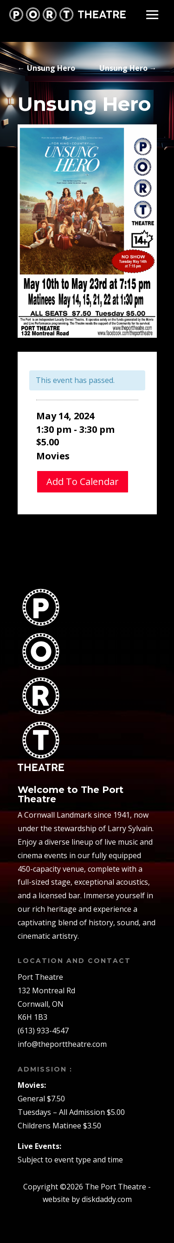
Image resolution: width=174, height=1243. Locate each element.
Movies (53, 456)
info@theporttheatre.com (62, 1044)
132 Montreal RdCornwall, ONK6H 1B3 (46, 1004)
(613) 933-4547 (43, 1030)
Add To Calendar (82, 481)
